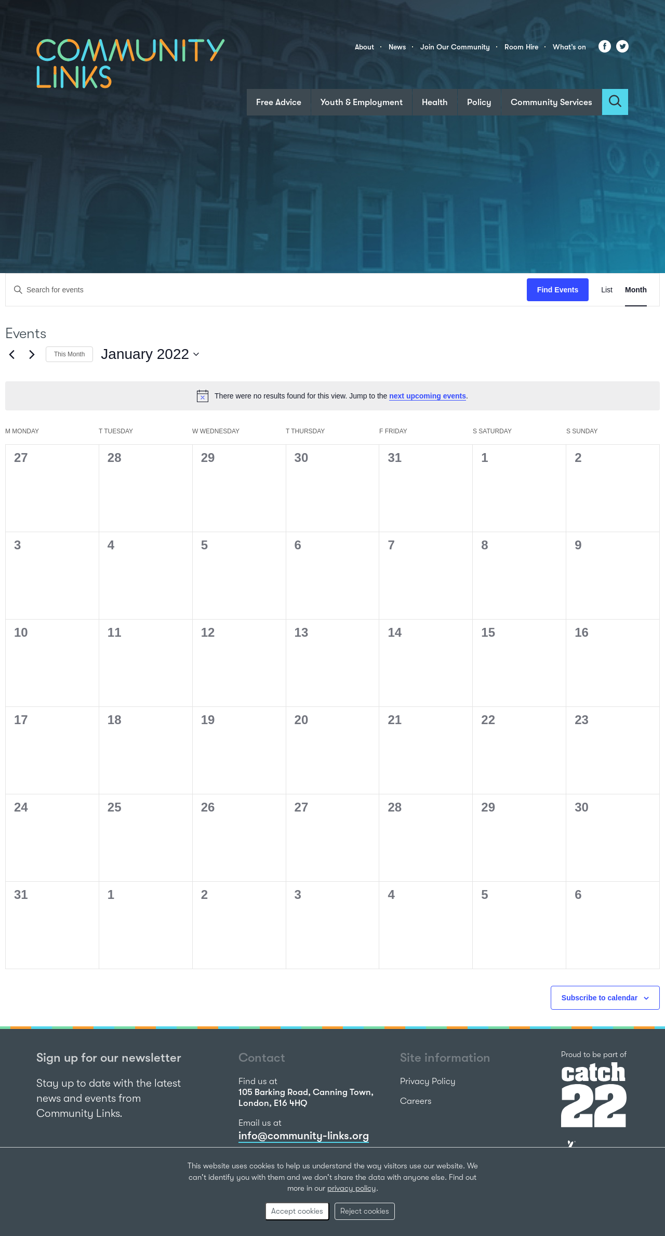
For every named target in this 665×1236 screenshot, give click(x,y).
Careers (416, 1101)
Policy (479, 102)
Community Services (551, 102)
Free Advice (278, 102)
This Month (69, 354)
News (397, 47)
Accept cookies (297, 1211)
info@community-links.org (303, 1135)
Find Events (557, 290)
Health (435, 102)
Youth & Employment (362, 102)
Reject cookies (364, 1211)
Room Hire (521, 47)
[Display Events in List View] (607, 290)
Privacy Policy (428, 1081)
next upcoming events (427, 396)
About (364, 47)
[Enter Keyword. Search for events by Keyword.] (266, 290)
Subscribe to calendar (599, 998)
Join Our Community (455, 47)
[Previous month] (11, 354)
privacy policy (351, 1188)
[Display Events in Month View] (636, 290)
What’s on (569, 47)
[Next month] (31, 354)
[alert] (332, 395)
